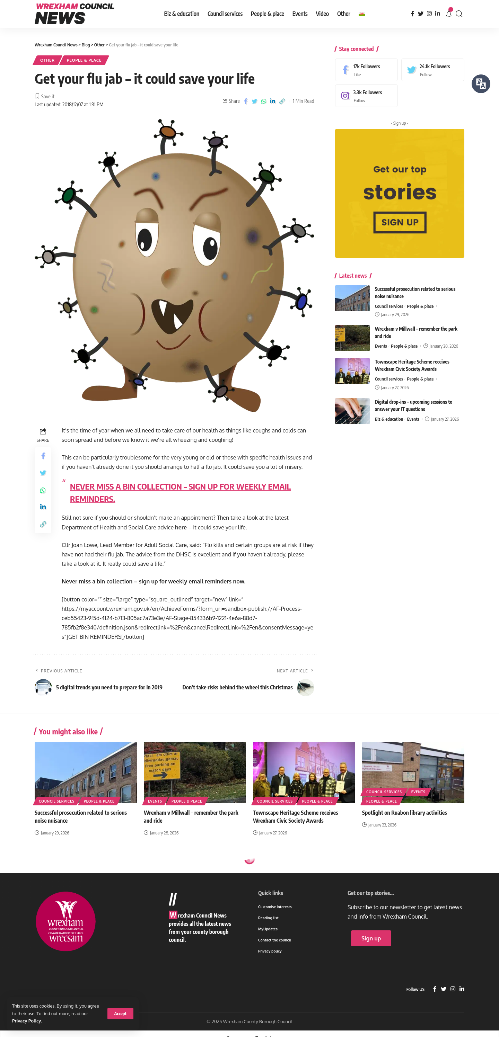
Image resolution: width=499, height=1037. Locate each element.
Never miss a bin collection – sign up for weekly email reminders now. (153, 581)
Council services (389, 301)
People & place (84, 60)
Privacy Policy (26, 1020)
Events (381, 341)
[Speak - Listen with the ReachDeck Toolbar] (481, 83)
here (181, 527)
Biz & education (389, 414)
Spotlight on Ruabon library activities (404, 812)
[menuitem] (361, 14)
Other (47, 60)
